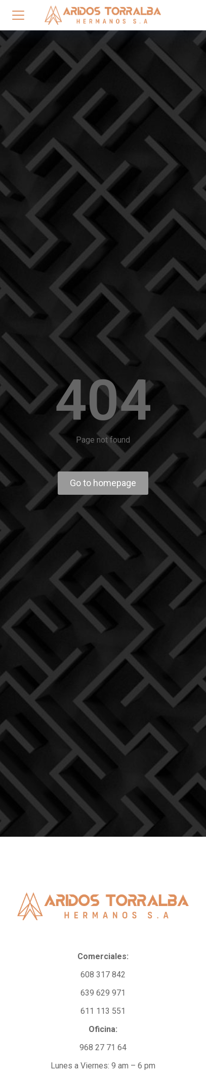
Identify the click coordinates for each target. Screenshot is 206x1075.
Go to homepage (103, 483)
